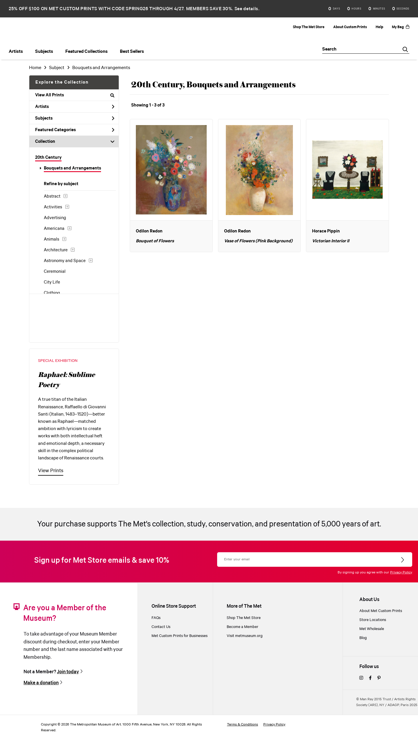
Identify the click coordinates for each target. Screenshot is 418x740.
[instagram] (361, 678)
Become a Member (242, 627)
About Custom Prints (350, 27)
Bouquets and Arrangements (72, 168)
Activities (53, 207)
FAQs (156, 618)
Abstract (52, 196)
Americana (54, 229)
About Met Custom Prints (380, 611)
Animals (51, 239)
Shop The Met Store (309, 27)
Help (379, 27)
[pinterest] (379, 678)
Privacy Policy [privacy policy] (274, 724)
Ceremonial (55, 272)
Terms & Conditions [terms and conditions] (242, 724)
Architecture (56, 250)
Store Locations (372, 620)
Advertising (55, 218)
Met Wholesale (371, 629)
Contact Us (161, 627)
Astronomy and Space (65, 261)
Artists (74, 107)
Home (35, 68)
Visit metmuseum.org (245, 635)
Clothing (52, 293)
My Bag (400, 27)
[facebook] (370, 678)
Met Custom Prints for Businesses (180, 635)
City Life (52, 282)
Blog (363, 638)
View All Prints (74, 95)
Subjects (74, 118)
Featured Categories (74, 130)
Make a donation (41, 683)
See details (246, 9)
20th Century (48, 157)
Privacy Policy (401, 572)
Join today (68, 672)
